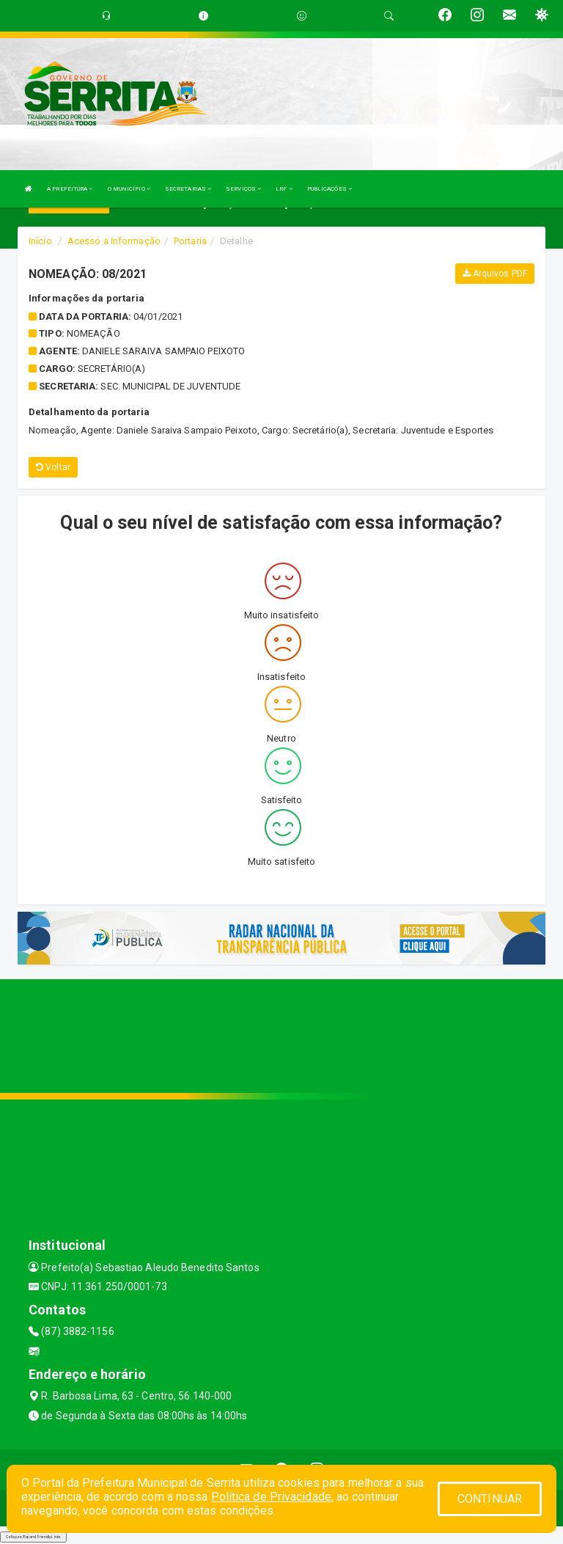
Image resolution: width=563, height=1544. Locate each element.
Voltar (53, 467)
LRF (284, 189)
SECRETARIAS (188, 189)
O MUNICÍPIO (129, 189)
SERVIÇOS (243, 189)
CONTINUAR (489, 1499)
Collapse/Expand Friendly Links (33, 1536)
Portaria (190, 240)
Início (40, 240)
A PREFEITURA (69, 189)
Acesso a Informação (114, 240)
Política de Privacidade (271, 1497)
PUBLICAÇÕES (329, 189)
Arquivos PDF (495, 273)
